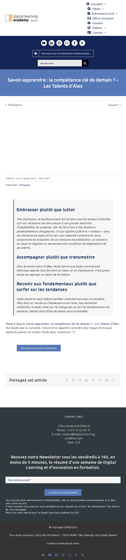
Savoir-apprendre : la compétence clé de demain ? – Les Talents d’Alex (72, 323)
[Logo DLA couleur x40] (21, 16)
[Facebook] (66, 380)
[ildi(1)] (33, 424)
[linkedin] (52, 43)
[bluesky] (43, 554)
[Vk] (106, 380)
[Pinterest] (100, 380)
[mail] (67, 43)
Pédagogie (24, 184)
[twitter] (82, 43)
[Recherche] (85, 63)
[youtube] (44, 43)
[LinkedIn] (86, 380)
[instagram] (59, 43)
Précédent (15, 105)
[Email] (113, 380)
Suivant (113, 105)
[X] (73, 380)
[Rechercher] (60, 63)
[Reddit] (80, 380)
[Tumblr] (93, 380)
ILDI (77, 442)
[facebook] (74, 43)
